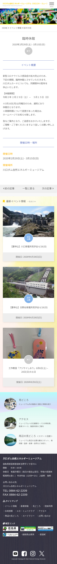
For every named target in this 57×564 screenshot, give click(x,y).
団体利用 (49, 506)
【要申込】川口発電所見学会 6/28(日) (28, 246)
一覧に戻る (28, 188)
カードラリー (29, 516)
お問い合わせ (44, 516)
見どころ (37, 506)
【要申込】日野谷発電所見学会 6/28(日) (28, 307)
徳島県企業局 (28, 534)
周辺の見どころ (12, 516)
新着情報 (25, 506)
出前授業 (9, 511)
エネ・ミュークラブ (26, 511)
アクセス (43, 511)
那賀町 (43, 534)
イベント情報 (11, 506)
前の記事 (8, 188)
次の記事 (48, 188)
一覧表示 (31, 201)
